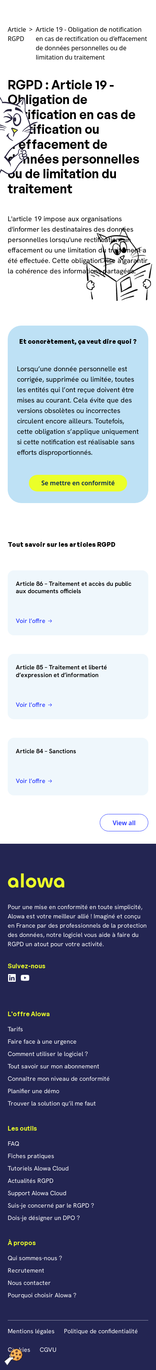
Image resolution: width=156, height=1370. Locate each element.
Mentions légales (31, 1331)
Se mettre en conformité (78, 483)
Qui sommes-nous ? (35, 1258)
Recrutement (26, 1270)
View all (124, 823)
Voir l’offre (30, 621)
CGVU (48, 1350)
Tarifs (15, 1029)
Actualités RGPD (31, 1181)
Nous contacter (29, 1283)
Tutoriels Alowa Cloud (38, 1168)
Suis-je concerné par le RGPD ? (51, 1205)
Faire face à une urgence (42, 1041)
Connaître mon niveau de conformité (59, 1079)
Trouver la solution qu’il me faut (52, 1103)
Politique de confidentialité (101, 1331)
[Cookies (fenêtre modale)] (13, 1356)
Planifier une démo (33, 1091)
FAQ (13, 1144)
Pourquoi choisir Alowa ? (42, 1295)
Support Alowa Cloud (37, 1193)
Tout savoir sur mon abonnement (53, 1066)
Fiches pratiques (31, 1156)
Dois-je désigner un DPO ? (44, 1218)
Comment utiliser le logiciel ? (48, 1054)
